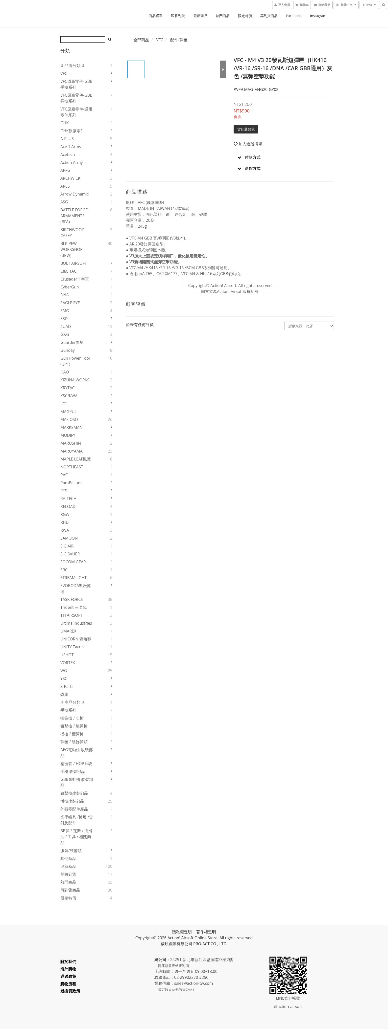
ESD (64, 318)
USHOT (67, 654)
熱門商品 (223, 15)
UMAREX (68, 631)
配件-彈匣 (178, 40)
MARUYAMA (71, 451)
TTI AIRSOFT (71, 615)
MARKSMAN (71, 427)
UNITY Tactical (73, 647)
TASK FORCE (71, 599)
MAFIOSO (69, 419)
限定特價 (245, 15)
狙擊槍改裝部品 (74, 793)
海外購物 (68, 969)
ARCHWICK (70, 178)
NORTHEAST (71, 467)
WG (63, 670)
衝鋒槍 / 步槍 (72, 718)
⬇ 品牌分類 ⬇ (72, 65)
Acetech (67, 154)
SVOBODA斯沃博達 (75, 588)
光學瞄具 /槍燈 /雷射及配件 (76, 820)
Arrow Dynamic (74, 194)
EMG (64, 310)
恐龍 (64, 694)
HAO (64, 372)
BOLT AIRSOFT (73, 263)
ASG (64, 202)
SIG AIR (67, 546)
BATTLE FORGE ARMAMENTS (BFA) (74, 215)
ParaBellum (71, 482)
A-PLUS (67, 138)
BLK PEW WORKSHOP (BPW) (71, 249)
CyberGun (69, 287)
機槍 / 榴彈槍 (72, 734)
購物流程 (68, 983)
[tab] (283, 157)
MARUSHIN (70, 443)
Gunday (67, 350)
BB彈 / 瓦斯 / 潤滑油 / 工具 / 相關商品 (76, 836)
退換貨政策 (70, 991)
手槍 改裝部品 (72, 771)
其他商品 (68, 858)
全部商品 (141, 40)
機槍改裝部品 (72, 801)
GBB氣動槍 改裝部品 (76, 782)
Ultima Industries (76, 623)
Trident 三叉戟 (73, 607)
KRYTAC (67, 388)
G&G (64, 334)
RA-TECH (68, 498)
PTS (63, 490)
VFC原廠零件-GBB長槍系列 (76, 98)
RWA (64, 530)
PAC (64, 475)
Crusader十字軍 (74, 279)
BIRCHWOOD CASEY (72, 232)
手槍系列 (68, 710)
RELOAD (67, 506)
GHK (64, 123)
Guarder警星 (72, 342)
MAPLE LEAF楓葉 (75, 459)
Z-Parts (66, 686)
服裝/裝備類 (71, 850)
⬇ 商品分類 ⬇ (72, 702)
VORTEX (67, 662)
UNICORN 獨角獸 (75, 639)
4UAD (65, 326)
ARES (65, 186)
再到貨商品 (269, 15)
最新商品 (200, 15)
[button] (283, 157)
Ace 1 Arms (70, 146)
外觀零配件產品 (74, 809)
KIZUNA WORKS (74, 380)
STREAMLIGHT (73, 577)
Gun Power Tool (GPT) (75, 361)
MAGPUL (68, 411)
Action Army (71, 162)
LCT (63, 403)
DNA (64, 295)
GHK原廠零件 (72, 130)
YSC (63, 678)
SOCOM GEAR (73, 562)
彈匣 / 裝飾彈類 (74, 741)
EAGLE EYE (70, 303)
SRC (64, 569)
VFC (63, 73)
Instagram (318, 15)
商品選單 (156, 15)
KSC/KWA (68, 395)
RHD (64, 522)
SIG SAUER (70, 554)
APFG (65, 170)
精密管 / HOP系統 (76, 763)
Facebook (293, 15)
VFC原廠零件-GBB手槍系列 (76, 84)
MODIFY (67, 435)
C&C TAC (68, 271)
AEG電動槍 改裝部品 (76, 752)
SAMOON (69, 538)
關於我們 (68, 961)
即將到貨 (178, 15)
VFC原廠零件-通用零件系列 (76, 112)
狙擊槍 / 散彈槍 (74, 726)
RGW (64, 514)
